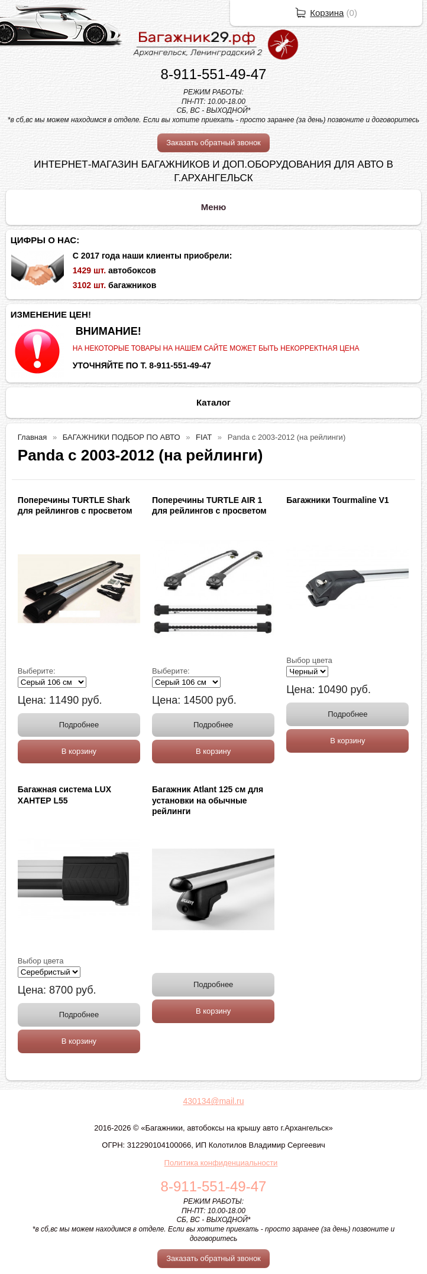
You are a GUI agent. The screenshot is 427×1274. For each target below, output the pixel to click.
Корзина (327, 13)
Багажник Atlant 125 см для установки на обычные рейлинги (207, 800)
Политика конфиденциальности (221, 1162)
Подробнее (79, 724)
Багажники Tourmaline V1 (337, 500)
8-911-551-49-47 (214, 74)
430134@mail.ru (213, 1101)
